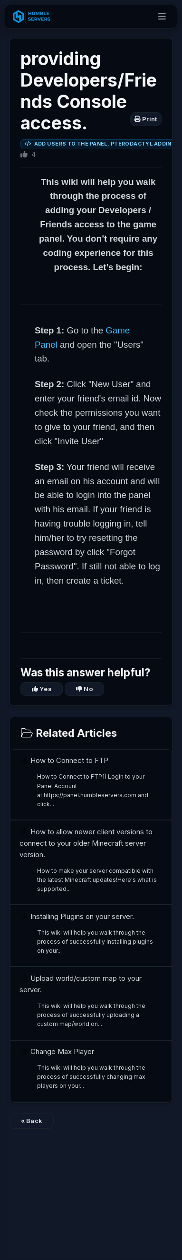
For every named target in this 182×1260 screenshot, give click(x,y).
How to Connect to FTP (88, 782)
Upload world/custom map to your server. (88, 1001)
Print (146, 119)
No (84, 689)
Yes (42, 689)
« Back (32, 1120)
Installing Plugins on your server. (88, 934)
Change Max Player (88, 1069)
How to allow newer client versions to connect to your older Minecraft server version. (88, 860)
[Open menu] (162, 17)
